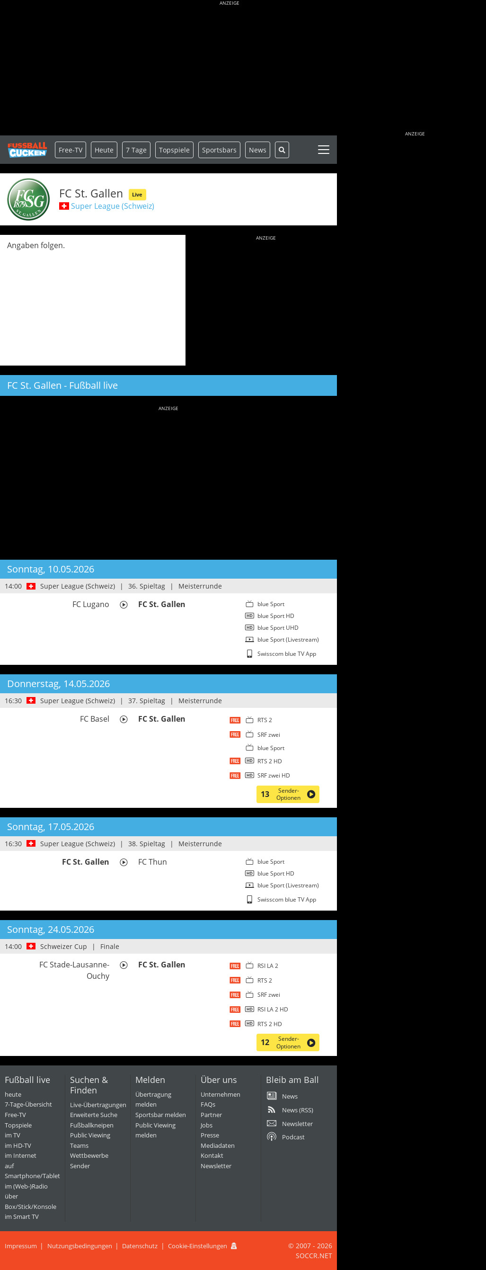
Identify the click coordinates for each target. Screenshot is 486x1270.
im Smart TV (22, 1216)
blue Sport (270, 604)
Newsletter (216, 1166)
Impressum (21, 1246)
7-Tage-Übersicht (28, 1104)
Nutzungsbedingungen (79, 1246)
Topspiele (18, 1125)
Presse (210, 1135)
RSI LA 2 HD (272, 1009)
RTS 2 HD (269, 761)
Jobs (206, 1125)
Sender (80, 1166)
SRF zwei (268, 735)
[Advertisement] (229, 68)
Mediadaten (218, 1145)
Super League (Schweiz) (112, 206)
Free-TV (70, 149)
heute (13, 1094)
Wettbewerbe (89, 1155)
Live (137, 194)
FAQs (208, 1104)
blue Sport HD (275, 616)
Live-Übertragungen (98, 1104)
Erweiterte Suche (93, 1114)
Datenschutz (140, 1246)
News (257, 149)
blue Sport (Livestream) (288, 639)
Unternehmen (220, 1094)
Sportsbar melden (160, 1114)
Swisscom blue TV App (286, 654)
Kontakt (212, 1155)
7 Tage (136, 149)
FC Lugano (90, 604)
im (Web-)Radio (26, 1186)
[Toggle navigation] (323, 149)
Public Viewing (90, 1135)
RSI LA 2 (267, 966)
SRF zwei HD (273, 775)
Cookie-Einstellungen (197, 1246)
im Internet (20, 1155)
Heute (104, 149)
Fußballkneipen (92, 1125)
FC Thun (152, 862)
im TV (12, 1135)
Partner (211, 1114)
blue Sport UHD (278, 628)
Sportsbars (219, 149)
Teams (79, 1145)
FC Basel (94, 719)
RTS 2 (264, 720)
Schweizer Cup (63, 946)
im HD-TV (18, 1145)
